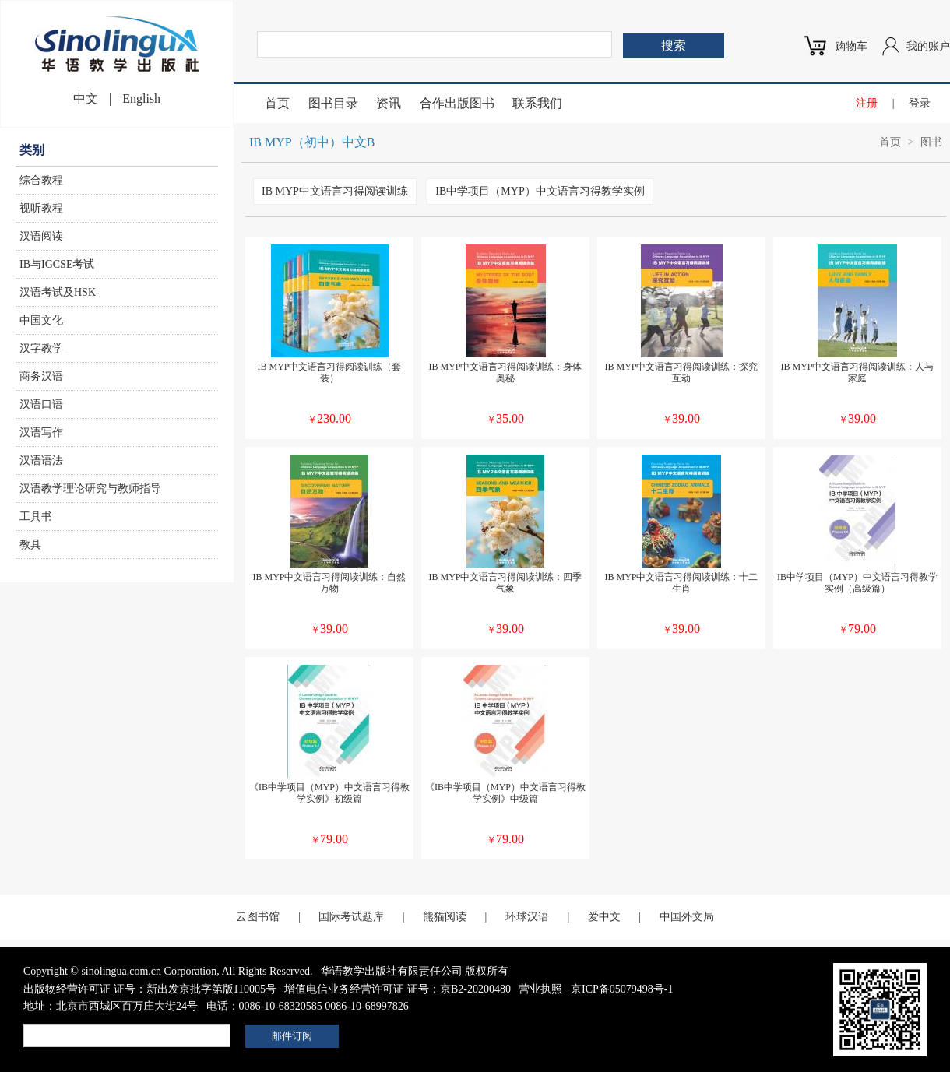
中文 (85, 98)
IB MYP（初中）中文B (312, 142)
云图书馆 (258, 917)
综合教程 (41, 180)
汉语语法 (41, 460)
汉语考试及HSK (57, 292)
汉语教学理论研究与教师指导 (90, 488)
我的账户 (928, 46)
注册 (867, 103)
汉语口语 (41, 404)
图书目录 (333, 103)
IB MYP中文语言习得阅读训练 (335, 191)
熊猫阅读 (444, 917)
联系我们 (537, 103)
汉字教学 (41, 348)
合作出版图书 (457, 103)
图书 (931, 142)
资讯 (388, 103)
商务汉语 (41, 376)
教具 (30, 544)
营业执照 (540, 989)
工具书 (35, 516)
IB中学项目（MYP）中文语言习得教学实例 (539, 191)
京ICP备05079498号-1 (622, 989)
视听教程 (41, 208)
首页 (277, 103)
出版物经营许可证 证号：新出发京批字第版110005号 (149, 989)
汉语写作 (41, 432)
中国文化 (41, 320)
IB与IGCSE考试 (56, 264)
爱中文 (604, 917)
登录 (920, 103)
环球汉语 (527, 917)
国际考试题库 (351, 917)
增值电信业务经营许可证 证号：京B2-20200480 (397, 989)
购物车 (851, 46)
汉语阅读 (41, 236)
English (141, 98)
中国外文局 (687, 917)
